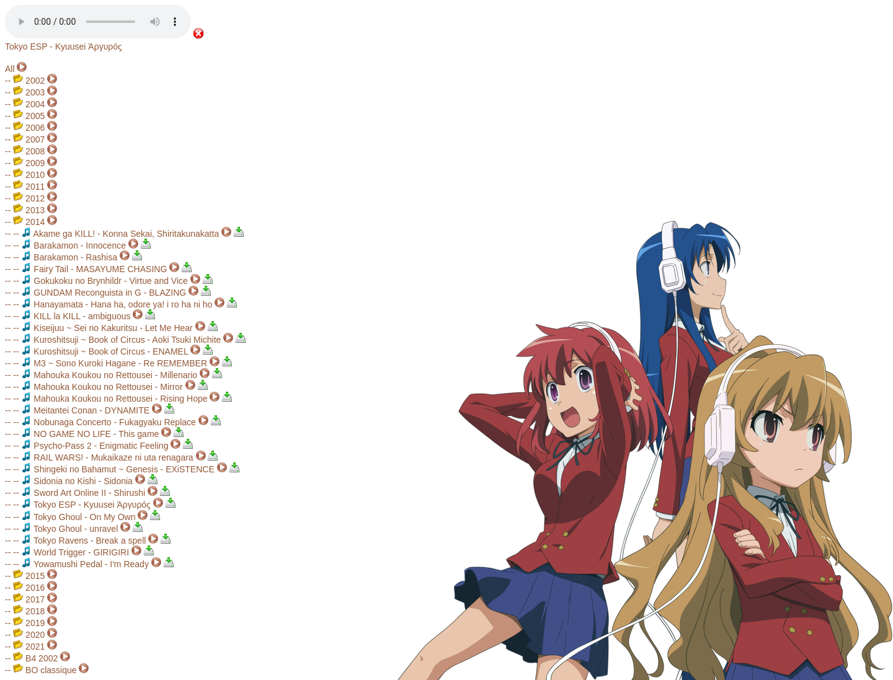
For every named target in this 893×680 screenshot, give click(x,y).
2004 (29, 104)
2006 (29, 128)
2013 (29, 210)
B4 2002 (35, 658)
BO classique (44, 670)
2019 (29, 623)
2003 (29, 92)
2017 (29, 599)
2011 (29, 187)
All (10, 69)
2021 (29, 646)
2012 (29, 198)
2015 (29, 576)
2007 (29, 139)
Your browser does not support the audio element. (98, 21)
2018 (29, 611)
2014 (29, 222)
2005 (29, 116)
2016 (29, 588)
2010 (29, 175)
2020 (29, 635)
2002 (29, 81)
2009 (29, 163)
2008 (29, 151)
